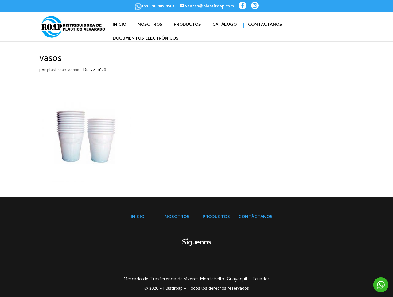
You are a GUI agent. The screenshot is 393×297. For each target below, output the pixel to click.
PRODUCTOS (187, 25)
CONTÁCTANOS (265, 25)
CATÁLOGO (224, 25)
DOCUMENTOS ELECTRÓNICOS (146, 39)
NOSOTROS (150, 25)
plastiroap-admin (63, 70)
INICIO (119, 25)
